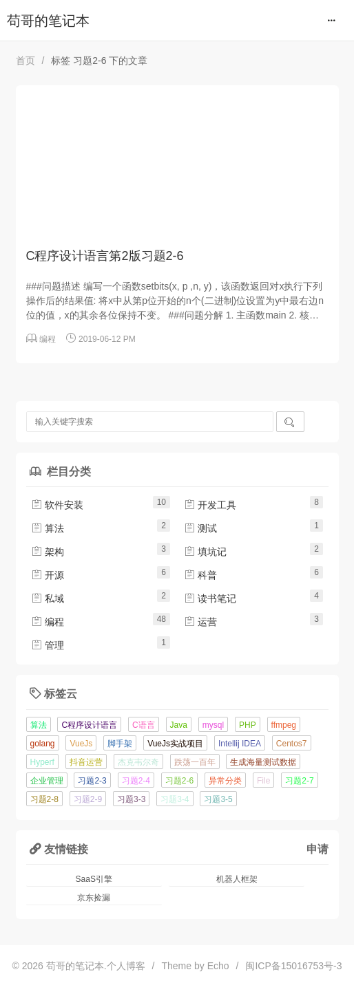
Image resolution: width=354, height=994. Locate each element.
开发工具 (210, 504)
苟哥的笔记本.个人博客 (95, 965)
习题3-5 (218, 799)
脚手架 (119, 743)
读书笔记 (210, 598)
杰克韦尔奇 (138, 762)
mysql (213, 725)
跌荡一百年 (195, 762)
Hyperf (42, 762)
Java (178, 725)
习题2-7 (299, 781)
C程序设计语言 (89, 725)
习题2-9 (88, 799)
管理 (47, 645)
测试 (200, 528)
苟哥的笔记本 (48, 20)
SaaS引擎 (94, 879)
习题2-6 (179, 781)
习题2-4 (136, 781)
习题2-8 (44, 799)
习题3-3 (131, 799)
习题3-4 (174, 799)
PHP (247, 725)
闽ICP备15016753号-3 (293, 965)
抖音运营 (86, 762)
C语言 (143, 725)
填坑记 (205, 551)
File (263, 781)
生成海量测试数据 (263, 762)
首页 (25, 60)
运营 (200, 621)
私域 (47, 598)
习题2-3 (92, 781)
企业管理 (46, 781)
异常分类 (225, 781)
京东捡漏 (93, 898)
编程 (47, 339)
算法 (47, 528)
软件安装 (57, 504)
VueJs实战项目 (175, 743)
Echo (218, 965)
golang (42, 743)
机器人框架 (237, 879)
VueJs (81, 743)
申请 (317, 849)
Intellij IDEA (239, 743)
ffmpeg (283, 725)
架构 (47, 551)
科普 (200, 575)
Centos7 (291, 743)
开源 (47, 575)
